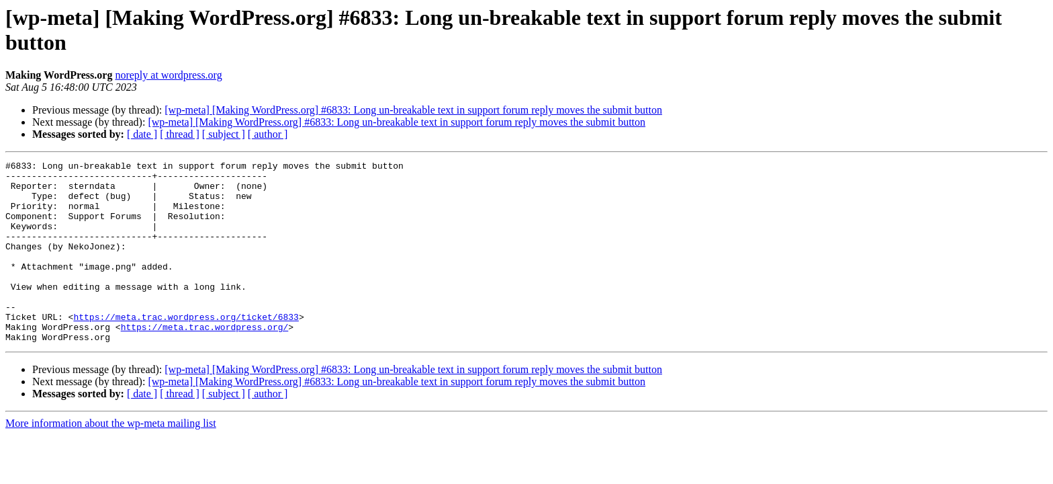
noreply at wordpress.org (168, 75)
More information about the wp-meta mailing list (110, 459)
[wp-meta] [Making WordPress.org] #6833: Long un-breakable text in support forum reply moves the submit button (413, 110)
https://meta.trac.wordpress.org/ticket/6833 (185, 349)
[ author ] (268, 134)
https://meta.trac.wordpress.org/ (205, 361)
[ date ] (142, 134)
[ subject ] (223, 134)
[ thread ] (179, 134)
